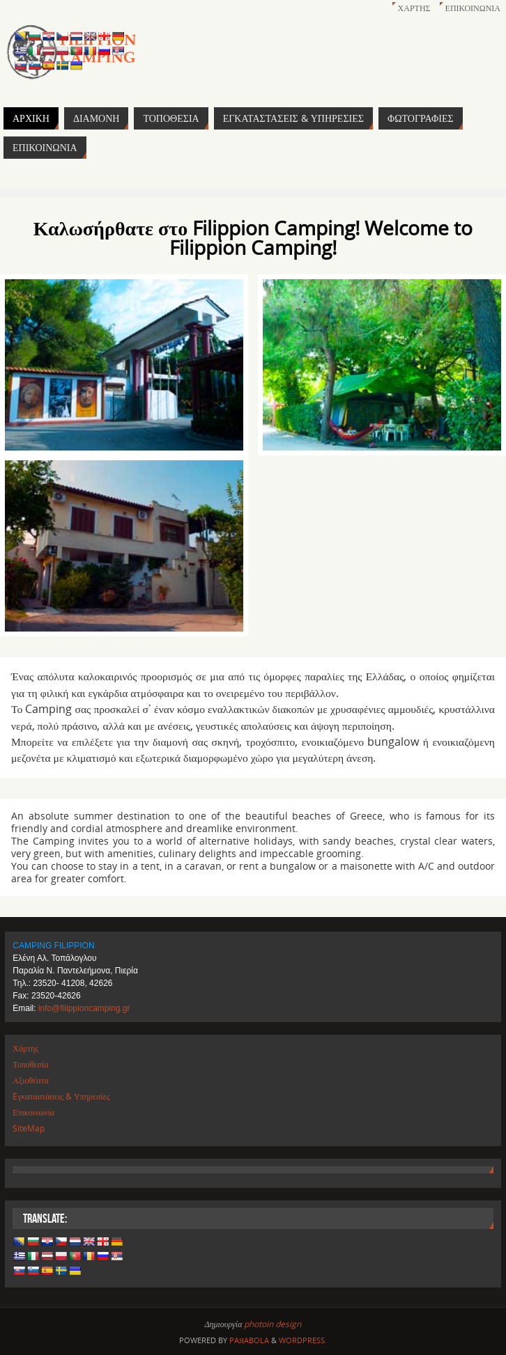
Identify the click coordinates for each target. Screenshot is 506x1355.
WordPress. (303, 1340)
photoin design (272, 1324)
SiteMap (29, 1128)
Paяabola (249, 1340)
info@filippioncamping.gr (84, 1008)
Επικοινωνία (472, 8)
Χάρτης (414, 8)
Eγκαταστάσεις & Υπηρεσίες (61, 1096)
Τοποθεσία (30, 1064)
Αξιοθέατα (30, 1080)
